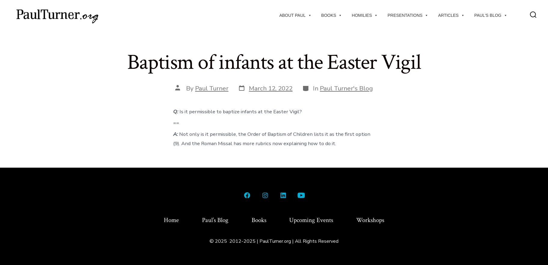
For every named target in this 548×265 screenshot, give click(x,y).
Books (331, 15)
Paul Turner (211, 88)
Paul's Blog (490, 15)
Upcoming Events (311, 220)
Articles (451, 15)
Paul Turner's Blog (346, 88)
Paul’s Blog (215, 220)
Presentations (407, 15)
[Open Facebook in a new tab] (247, 195)
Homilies (365, 15)
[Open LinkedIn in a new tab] (283, 195)
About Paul (295, 15)
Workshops (370, 220)
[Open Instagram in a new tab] (265, 195)
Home (171, 220)
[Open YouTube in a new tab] (301, 195)
